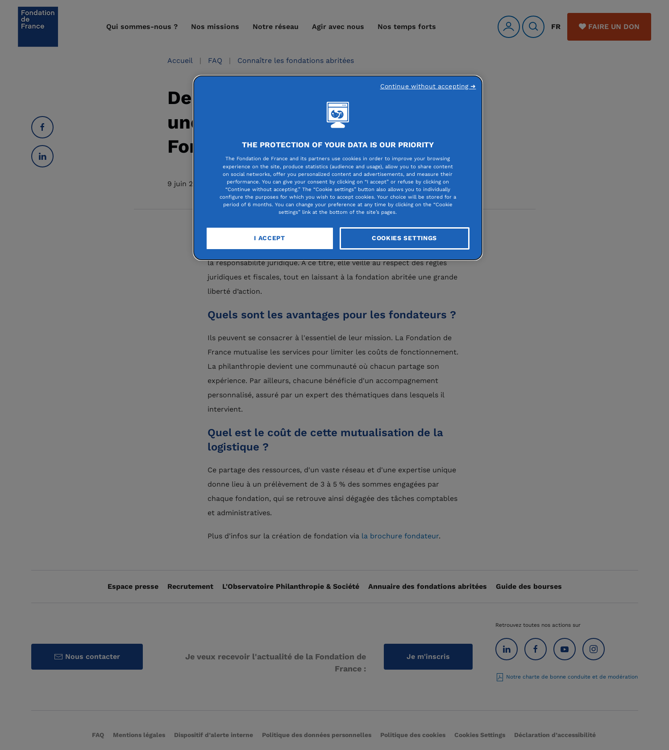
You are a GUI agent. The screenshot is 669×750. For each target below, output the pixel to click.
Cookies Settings (404, 238)
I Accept (269, 238)
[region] (338, 168)
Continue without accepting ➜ (428, 86)
